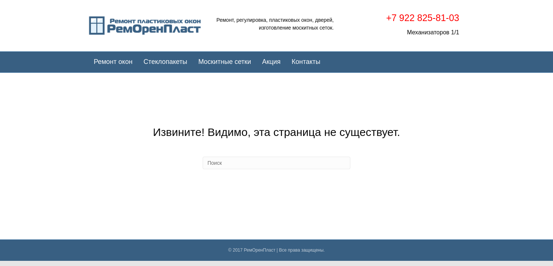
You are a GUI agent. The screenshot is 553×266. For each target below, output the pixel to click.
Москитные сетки (224, 61)
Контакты (306, 61)
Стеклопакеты (165, 61)
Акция (271, 61)
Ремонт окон (113, 61)
